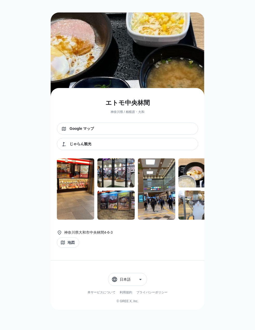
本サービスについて (102, 292)
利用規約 (126, 292)
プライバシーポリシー (151, 292)
